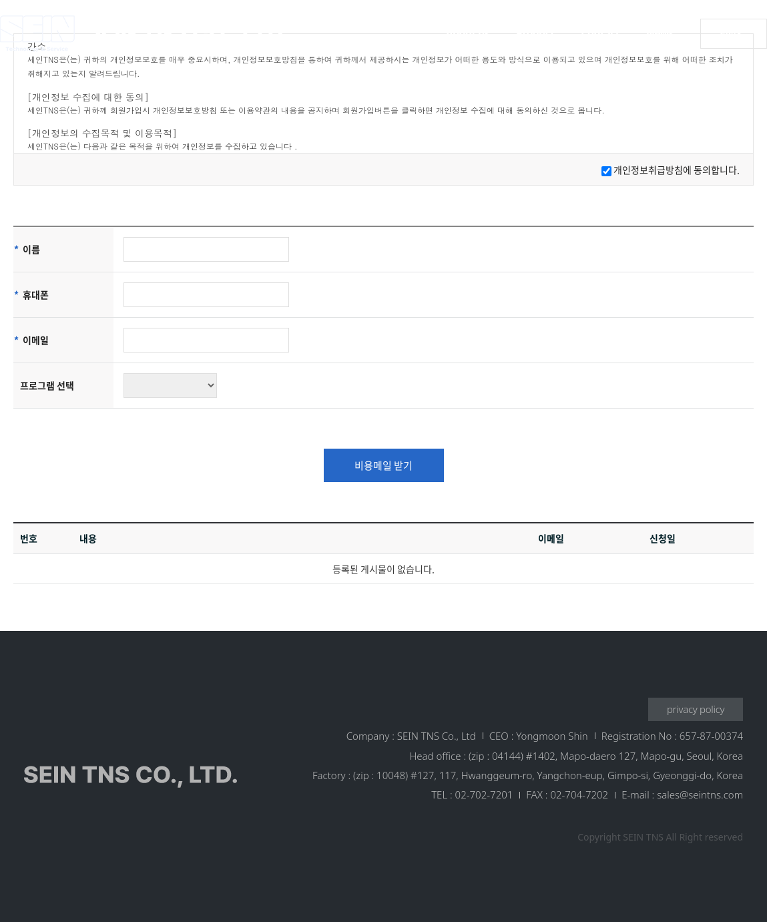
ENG (730, 33)
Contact (600, 33)
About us (467, 33)
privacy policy (695, 709)
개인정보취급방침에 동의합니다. (676, 169)
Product (535, 33)
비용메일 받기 (383, 465)
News (660, 33)
